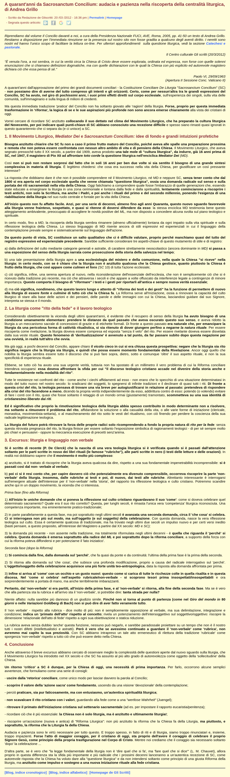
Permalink (96, 17)
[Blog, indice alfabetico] (68, 772)
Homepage (114, 17)
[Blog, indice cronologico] (25, 772)
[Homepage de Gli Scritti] (109, 772)
